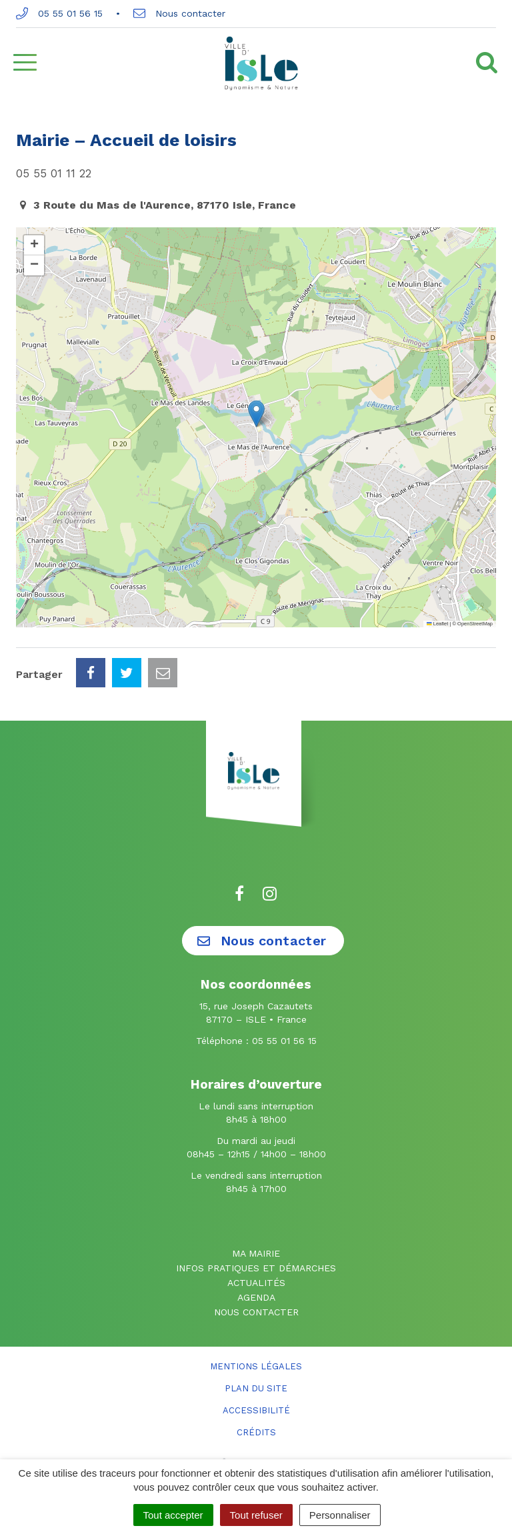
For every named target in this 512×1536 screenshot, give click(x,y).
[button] (256, 413)
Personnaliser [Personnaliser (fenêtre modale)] (340, 1515)
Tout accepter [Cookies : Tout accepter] (173, 1515)
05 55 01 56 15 (59, 13)
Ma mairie (256, 1253)
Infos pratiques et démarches (256, 1268)
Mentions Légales (256, 1366)
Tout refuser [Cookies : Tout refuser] (256, 1515)
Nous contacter (179, 13)
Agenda (256, 1297)
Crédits (256, 1432)
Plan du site (256, 1388)
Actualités (256, 1282)
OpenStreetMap (475, 624)
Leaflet (437, 624)
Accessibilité (256, 1410)
